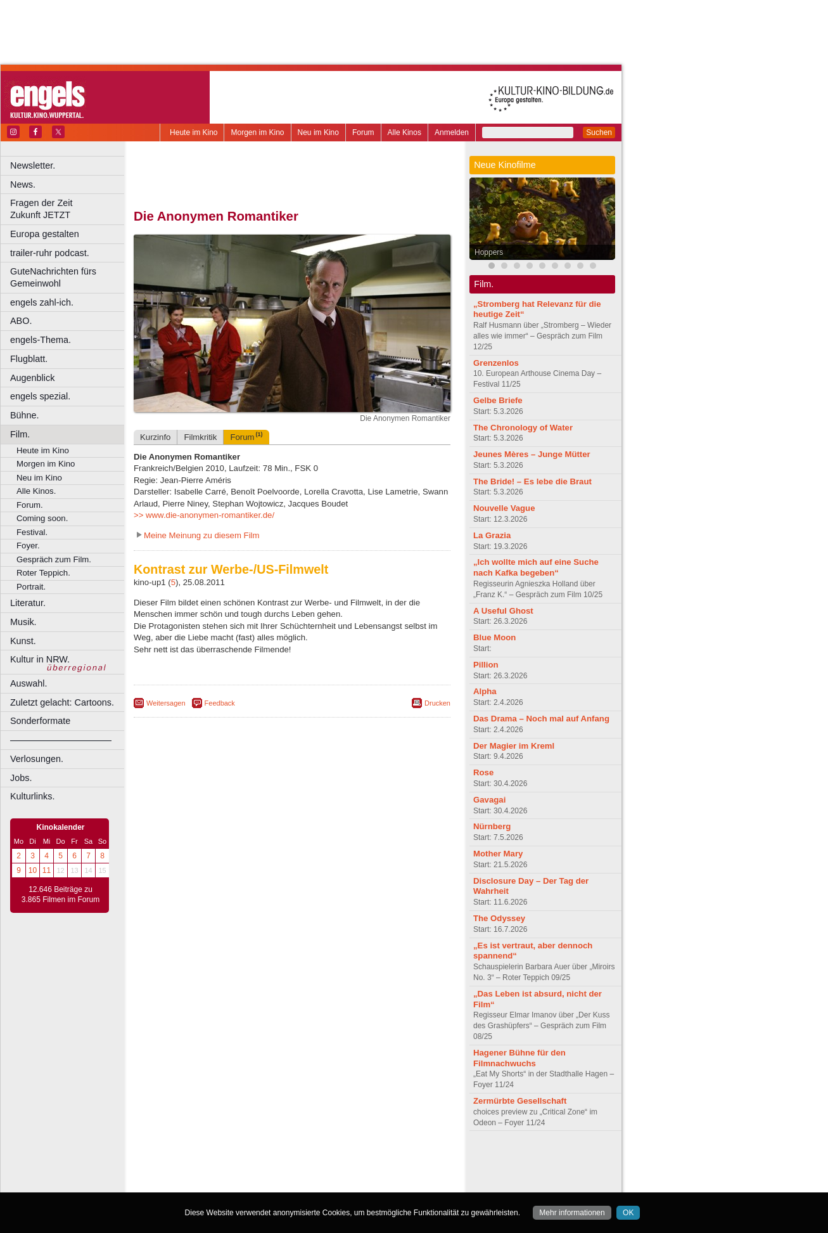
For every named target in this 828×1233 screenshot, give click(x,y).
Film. (20, 434)
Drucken (437, 703)
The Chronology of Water (523, 427)
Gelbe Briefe (498, 400)
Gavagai (489, 799)
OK (628, 1212)
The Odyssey (499, 918)
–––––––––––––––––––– (60, 740)
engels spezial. (40, 396)
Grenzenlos (496, 363)
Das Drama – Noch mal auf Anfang (541, 718)
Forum (363, 132)
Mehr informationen (571, 1212)
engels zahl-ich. (41, 302)
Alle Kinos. (36, 491)
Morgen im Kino (257, 132)
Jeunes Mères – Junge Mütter (531, 454)
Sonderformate (40, 721)
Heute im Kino (193, 132)
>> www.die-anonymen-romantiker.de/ (204, 515)
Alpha (485, 691)
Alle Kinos (404, 132)
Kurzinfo (155, 437)
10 (33, 870)
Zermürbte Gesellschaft (519, 1101)
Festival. (32, 532)
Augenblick (32, 378)
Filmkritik (200, 437)
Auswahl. (28, 683)
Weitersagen (166, 703)
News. (22, 184)
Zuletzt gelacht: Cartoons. (62, 702)
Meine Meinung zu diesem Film (202, 535)
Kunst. (23, 641)
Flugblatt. (29, 359)
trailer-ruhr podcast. (49, 253)
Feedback (220, 703)
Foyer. (28, 545)
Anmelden (452, 132)
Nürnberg (492, 826)
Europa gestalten (44, 234)
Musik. (23, 622)
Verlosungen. (36, 759)
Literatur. (28, 603)
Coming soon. (42, 518)
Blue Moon (494, 637)
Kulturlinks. (32, 796)
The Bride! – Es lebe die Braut (532, 481)
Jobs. (21, 778)
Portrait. (31, 586)
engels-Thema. (40, 340)
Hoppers (489, 252)
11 (46, 870)
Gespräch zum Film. (53, 559)
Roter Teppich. (43, 573)
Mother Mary (498, 853)
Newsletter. (32, 165)
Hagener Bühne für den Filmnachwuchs (519, 1058)
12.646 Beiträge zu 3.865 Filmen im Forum (60, 894)
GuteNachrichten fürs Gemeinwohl (53, 277)
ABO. (21, 321)
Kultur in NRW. (40, 659)
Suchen (599, 132)
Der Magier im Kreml (513, 746)
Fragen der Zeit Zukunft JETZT (68, 209)
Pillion (486, 664)
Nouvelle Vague (504, 508)
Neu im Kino (318, 132)
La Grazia (492, 535)
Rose (483, 772)
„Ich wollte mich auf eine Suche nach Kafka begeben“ (536, 567)
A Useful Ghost (503, 611)
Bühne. (24, 415)
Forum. (29, 505)
